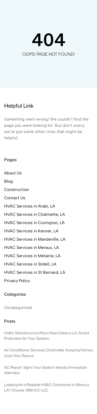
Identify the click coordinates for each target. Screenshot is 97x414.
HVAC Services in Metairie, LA (32, 255)
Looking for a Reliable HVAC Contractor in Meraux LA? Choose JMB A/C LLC (46, 387)
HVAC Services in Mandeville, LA (34, 239)
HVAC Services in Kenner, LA (31, 230)
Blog (8, 181)
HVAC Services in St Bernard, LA (34, 272)
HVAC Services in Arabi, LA (29, 206)
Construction (16, 189)
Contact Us (14, 197)
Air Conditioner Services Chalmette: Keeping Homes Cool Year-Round (48, 353)
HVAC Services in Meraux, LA (31, 247)
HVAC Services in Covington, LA (34, 222)
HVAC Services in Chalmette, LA (34, 214)
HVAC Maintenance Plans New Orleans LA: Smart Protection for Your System (46, 335)
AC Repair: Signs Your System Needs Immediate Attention (45, 370)
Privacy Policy (17, 280)
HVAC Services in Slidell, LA (30, 264)
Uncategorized (18, 307)
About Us (13, 173)
